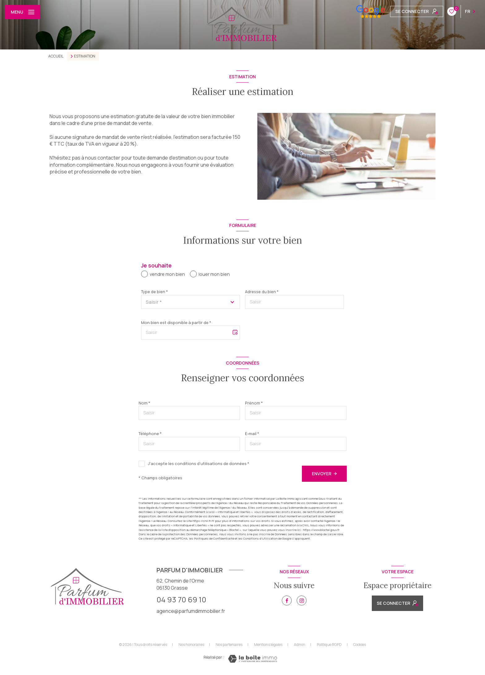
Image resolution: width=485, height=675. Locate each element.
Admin (299, 644)
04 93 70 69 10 (181, 599)
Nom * (144, 403)
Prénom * (254, 403)
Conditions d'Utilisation (260, 538)
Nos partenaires (229, 644)
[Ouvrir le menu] (22, 12)
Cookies (359, 645)
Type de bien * (154, 291)
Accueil (55, 56)
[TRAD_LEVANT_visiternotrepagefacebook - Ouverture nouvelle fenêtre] (287, 600)
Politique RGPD (329, 644)
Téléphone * (150, 433)
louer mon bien (214, 274)
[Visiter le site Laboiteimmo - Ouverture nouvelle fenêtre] (252, 659)
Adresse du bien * (262, 291)
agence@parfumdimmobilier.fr (191, 611)
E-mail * (252, 433)
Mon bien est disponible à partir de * (176, 322)
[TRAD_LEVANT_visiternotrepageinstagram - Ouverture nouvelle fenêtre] (302, 600)
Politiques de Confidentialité (214, 538)
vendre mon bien (167, 274)
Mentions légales (268, 644)
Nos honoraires (191, 644)
